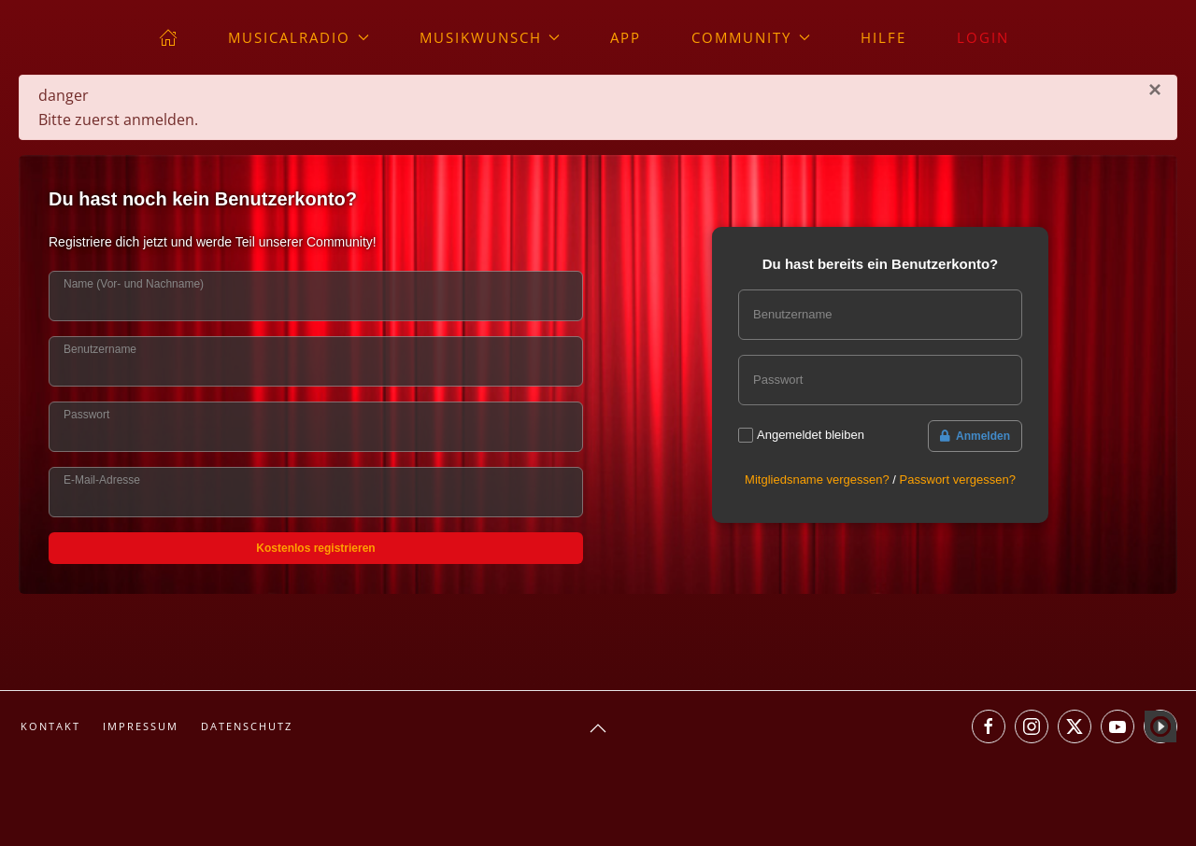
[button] (598, 728)
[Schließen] (1154, 90)
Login (983, 37)
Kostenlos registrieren (315, 548)
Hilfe (883, 37)
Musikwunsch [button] (490, 37)
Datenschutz (246, 726)
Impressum (140, 726)
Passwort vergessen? (958, 479)
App (625, 37)
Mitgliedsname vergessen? (817, 479)
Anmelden (975, 436)
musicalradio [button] (298, 37)
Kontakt (50, 726)
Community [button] (750, 37)
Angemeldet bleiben (810, 435)
